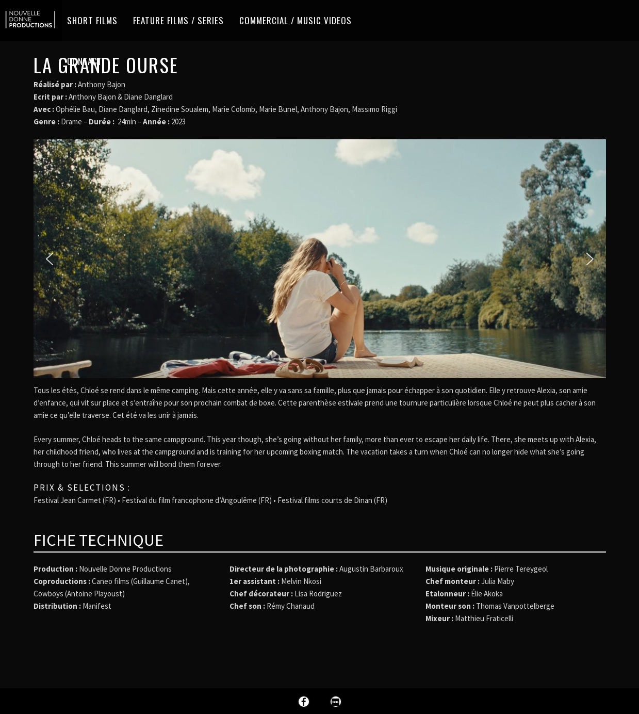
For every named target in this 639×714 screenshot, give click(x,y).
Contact (85, 61)
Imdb (336, 701)
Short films (92, 20)
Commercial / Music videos (295, 20)
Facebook (304, 701)
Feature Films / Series (178, 20)
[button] (49, 259)
